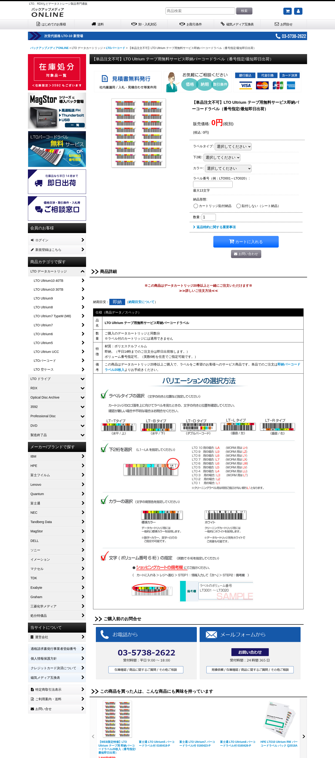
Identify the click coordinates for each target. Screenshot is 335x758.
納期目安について (141, 302)
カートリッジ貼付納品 (215, 206)
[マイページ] (298, 11)
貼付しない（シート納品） (261, 206)
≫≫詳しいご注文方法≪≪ (198, 291)
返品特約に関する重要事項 (214, 227)
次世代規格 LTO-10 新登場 (76, 36)
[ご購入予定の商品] (287, 11)
